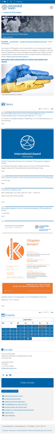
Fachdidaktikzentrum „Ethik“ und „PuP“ (15, 404)
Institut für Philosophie (12, 12)
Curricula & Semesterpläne (12, 399)
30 (28, 338)
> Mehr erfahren (7, 37)
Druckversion (48, 430)
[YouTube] (7, 375)
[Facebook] (3, 375)
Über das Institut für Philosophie (15, 34)
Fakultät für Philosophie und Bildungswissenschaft (33, 41)
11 (48, 109)
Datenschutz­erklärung (35, 430)
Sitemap (5, 430)
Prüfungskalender (9, 415)
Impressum (12, 430)
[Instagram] (10, 375)
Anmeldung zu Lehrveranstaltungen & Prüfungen (19, 410)
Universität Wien (14, 41)
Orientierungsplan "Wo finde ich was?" (15, 407)
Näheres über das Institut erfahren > (17, 56)
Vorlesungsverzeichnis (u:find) (13, 396)
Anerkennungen (9, 413)
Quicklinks (19, 2)
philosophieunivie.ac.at (9, 368)
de (4, 2)
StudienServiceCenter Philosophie (14, 401)
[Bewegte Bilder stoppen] (12, 17)
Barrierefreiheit (22, 430)
